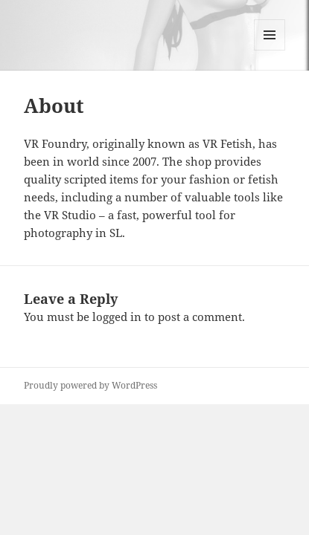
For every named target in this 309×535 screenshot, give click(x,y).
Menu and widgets (270, 50)
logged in (116, 316)
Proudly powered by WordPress (90, 385)
